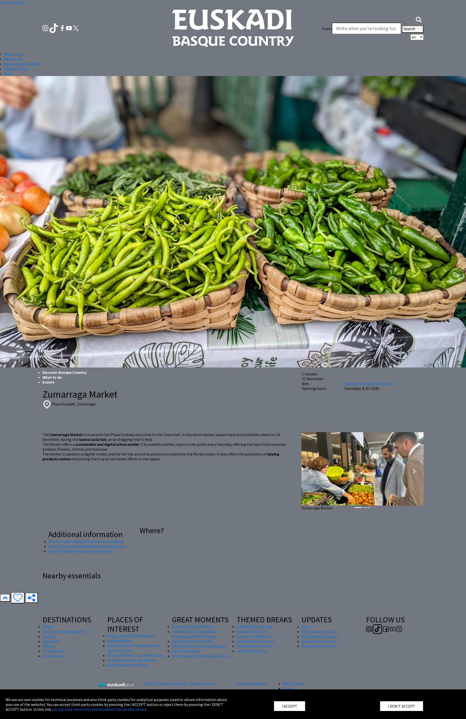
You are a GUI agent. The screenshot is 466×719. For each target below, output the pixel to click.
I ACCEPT (289, 706)
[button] (419, 19)
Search (413, 29)
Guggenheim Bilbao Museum (131, 635)
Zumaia (48, 646)
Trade (287, 688)
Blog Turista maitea (318, 631)
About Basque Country (319, 636)
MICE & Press (293, 683)
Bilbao (47, 626)
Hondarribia (52, 651)
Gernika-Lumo (54, 655)
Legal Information (252, 683)
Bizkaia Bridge (119, 640)
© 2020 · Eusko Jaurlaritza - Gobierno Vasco (180, 683)
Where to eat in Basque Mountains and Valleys (86, 541)
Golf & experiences (252, 651)
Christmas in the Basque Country (199, 646)
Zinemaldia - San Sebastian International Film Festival (194, 634)
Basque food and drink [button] (22, 63)
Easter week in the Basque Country (200, 655)
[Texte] (366, 28)
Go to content (12, 2)
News (305, 626)
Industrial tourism (252, 631)
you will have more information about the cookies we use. (99, 709)
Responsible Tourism (319, 646)
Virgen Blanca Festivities (192, 641)
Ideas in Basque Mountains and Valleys (79, 551)
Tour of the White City (255, 636)
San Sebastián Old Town (127, 665)
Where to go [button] (14, 54)
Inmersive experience (319, 641)
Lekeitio (49, 636)
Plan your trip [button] (15, 68)
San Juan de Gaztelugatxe (63, 631)
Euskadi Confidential (254, 646)
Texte (326, 28)
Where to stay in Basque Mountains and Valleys (86, 546)
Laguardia (50, 641)
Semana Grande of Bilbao (193, 626)
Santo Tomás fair (186, 651)
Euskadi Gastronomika (255, 641)
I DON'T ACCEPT (401, 706)
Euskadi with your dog (255, 626)
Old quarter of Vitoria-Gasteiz (132, 660)
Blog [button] (8, 73)
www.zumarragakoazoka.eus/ (369, 383)
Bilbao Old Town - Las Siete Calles (135, 655)
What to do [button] (13, 59)
